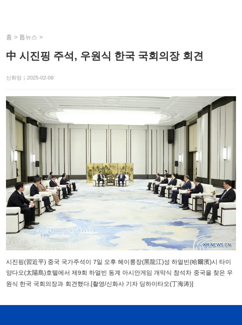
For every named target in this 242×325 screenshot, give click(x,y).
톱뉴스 (28, 37)
